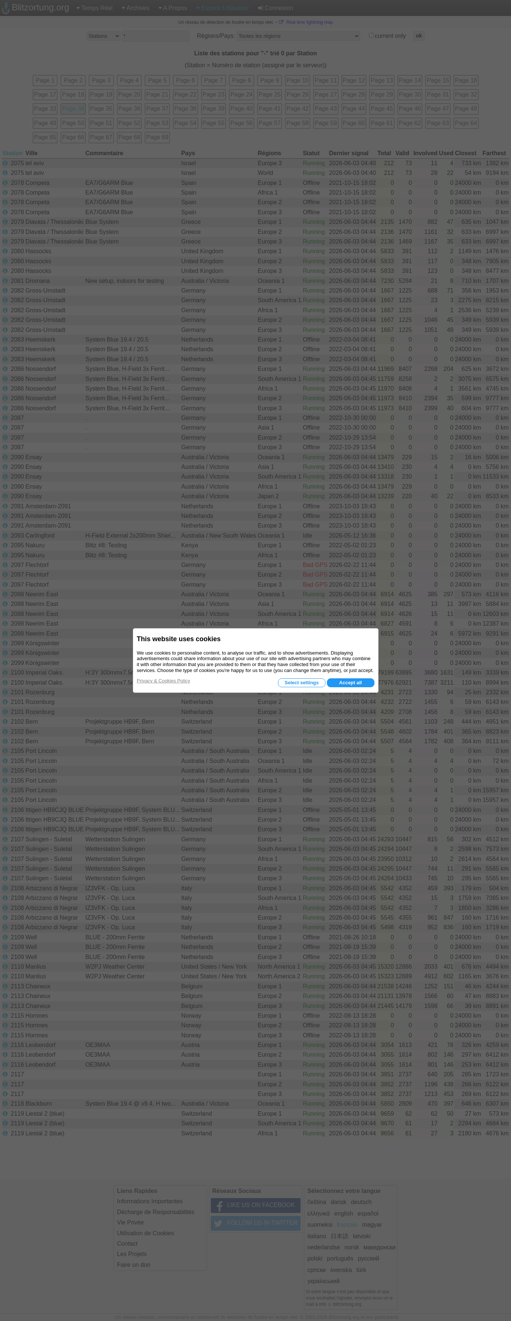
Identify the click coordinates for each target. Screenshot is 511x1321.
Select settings (302, 682)
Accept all (350, 682)
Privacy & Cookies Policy (163, 681)
